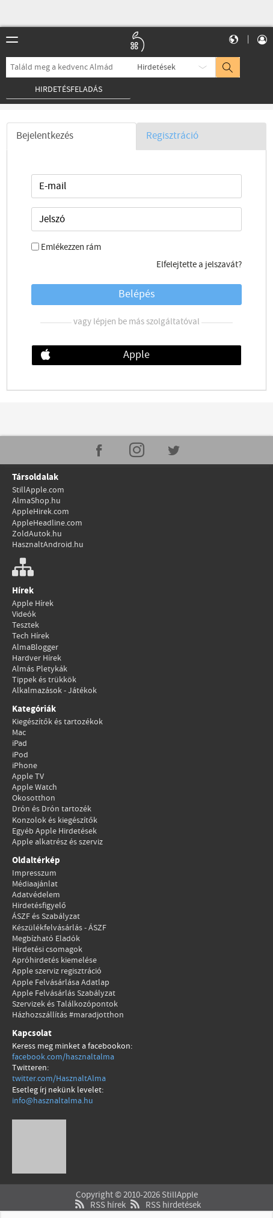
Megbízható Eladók (46, 938)
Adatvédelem (36, 894)
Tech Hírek (30, 636)
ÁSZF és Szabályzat (46, 916)
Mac (19, 732)
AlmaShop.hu (36, 500)
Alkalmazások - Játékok (54, 690)
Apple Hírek (33, 603)
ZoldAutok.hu (37, 534)
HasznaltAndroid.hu (48, 544)
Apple (136, 355)
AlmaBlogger (35, 647)
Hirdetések (156, 67)
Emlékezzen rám (71, 247)
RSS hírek (99, 1205)
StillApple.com (38, 490)
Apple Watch (34, 787)
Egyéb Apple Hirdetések (54, 831)
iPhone (24, 765)
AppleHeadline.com (47, 523)
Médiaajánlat (35, 884)
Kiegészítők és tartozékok (57, 722)
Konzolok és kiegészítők (54, 820)
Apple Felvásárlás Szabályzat (63, 993)
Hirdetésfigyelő (39, 905)
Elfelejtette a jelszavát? (199, 265)
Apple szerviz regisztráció (57, 971)
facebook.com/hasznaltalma (63, 1057)
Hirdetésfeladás (68, 89)
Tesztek (25, 625)
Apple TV (28, 776)
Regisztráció (172, 136)
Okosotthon (33, 798)
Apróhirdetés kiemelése (54, 960)
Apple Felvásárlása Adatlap (60, 982)
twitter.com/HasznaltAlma (59, 1078)
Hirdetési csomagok (47, 949)
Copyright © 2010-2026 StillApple (137, 1195)
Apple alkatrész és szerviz (57, 842)
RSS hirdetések (164, 1205)
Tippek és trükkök (44, 679)
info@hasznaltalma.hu (52, 1100)
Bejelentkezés (44, 136)
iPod (20, 755)
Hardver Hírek (36, 658)
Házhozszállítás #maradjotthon (68, 1015)
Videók (24, 614)
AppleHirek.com (40, 511)
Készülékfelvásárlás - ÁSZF (59, 928)
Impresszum (34, 873)
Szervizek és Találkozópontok (65, 1004)
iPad (19, 743)
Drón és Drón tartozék (51, 809)
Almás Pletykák (39, 669)
